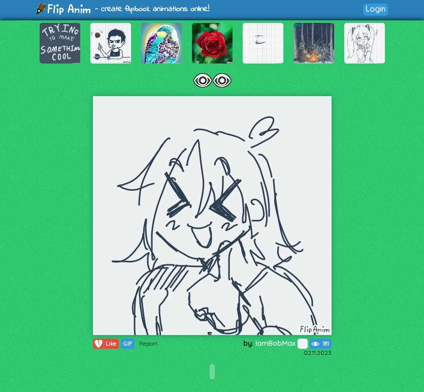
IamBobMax (281, 343)
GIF (127, 343)
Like (104, 344)
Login (375, 9)
